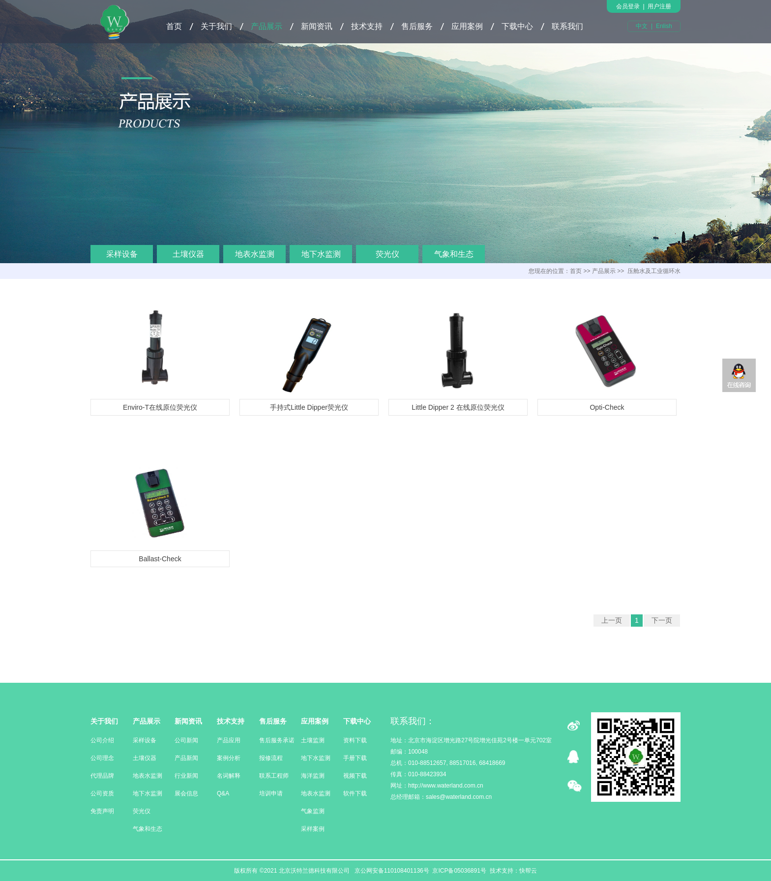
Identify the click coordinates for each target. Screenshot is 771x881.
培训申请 (271, 793)
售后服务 (417, 26)
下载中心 (517, 26)
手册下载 (355, 758)
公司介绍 (102, 740)
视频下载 (355, 775)
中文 (642, 26)
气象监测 (313, 811)
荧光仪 (387, 254)
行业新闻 (186, 775)
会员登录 (628, 6)
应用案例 (467, 26)
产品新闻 (186, 758)
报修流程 (271, 758)
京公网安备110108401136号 (391, 870)
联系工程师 (274, 775)
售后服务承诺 (277, 740)
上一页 (611, 620)
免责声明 (102, 811)
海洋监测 (313, 775)
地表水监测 (254, 254)
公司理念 (102, 758)
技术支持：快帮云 (513, 870)
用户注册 (659, 6)
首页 (174, 26)
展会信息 (186, 793)
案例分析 (228, 758)
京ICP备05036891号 (459, 870)
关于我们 (216, 26)
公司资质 (102, 793)
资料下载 (355, 740)
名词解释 (228, 775)
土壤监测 (313, 740)
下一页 (662, 620)
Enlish (664, 26)
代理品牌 (102, 775)
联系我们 (567, 26)
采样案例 (313, 828)
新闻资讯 (316, 26)
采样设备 (122, 254)
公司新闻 (186, 740)
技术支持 (367, 26)
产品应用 (228, 740)
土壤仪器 (188, 254)
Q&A (223, 793)
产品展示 (266, 26)
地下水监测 (321, 254)
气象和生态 (454, 254)
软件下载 (355, 793)
